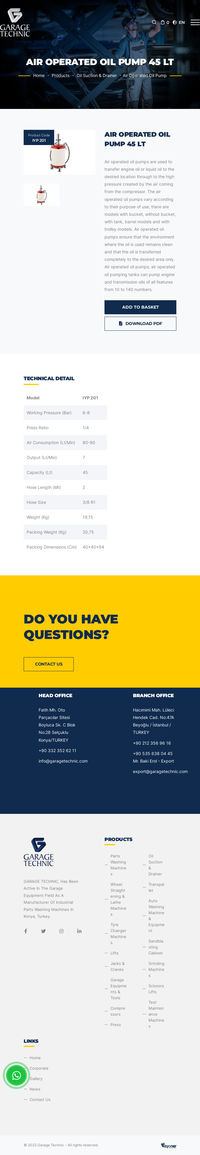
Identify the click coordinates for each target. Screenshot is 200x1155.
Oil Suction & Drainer (97, 75)
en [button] (178, 22)
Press (115, 1024)
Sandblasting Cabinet (156, 947)
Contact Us (48, 664)
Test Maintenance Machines (156, 1014)
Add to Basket (140, 307)
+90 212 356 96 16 (152, 743)
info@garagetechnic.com (63, 760)
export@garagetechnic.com (160, 771)
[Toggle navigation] (195, 22)
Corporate (39, 1068)
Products (60, 75)
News (35, 1089)
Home (39, 75)
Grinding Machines (156, 969)
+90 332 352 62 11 (57, 750)
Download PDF (140, 323)
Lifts (114, 953)
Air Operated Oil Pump (145, 75)
